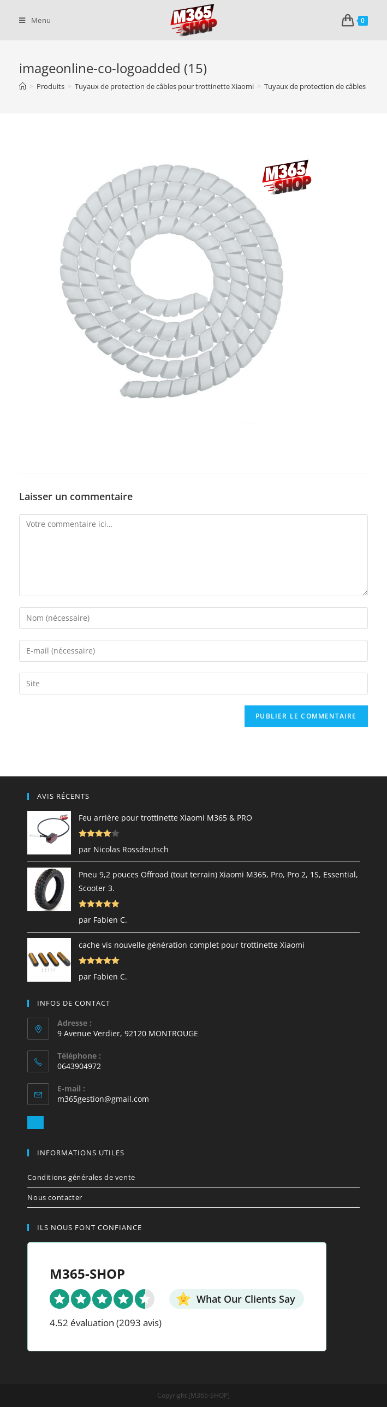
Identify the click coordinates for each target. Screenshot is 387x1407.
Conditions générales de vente (81, 1177)
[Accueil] (22, 86)
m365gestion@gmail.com (103, 1099)
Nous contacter (54, 1197)
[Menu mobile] (35, 20)
